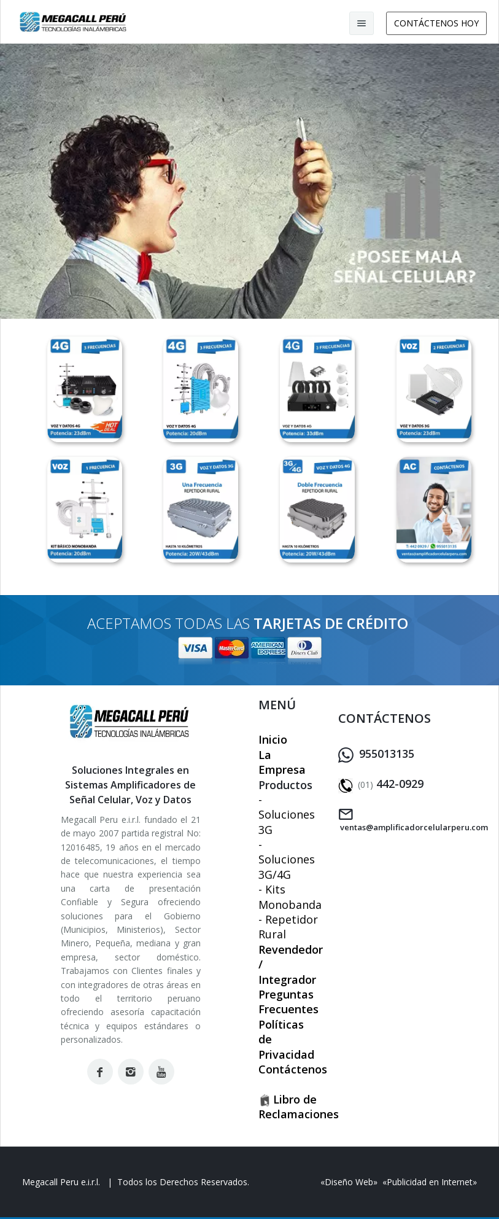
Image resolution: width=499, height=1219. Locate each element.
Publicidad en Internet (430, 1182)
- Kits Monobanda (290, 896)
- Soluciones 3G (286, 814)
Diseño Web (349, 1182)
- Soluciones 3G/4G (286, 859)
